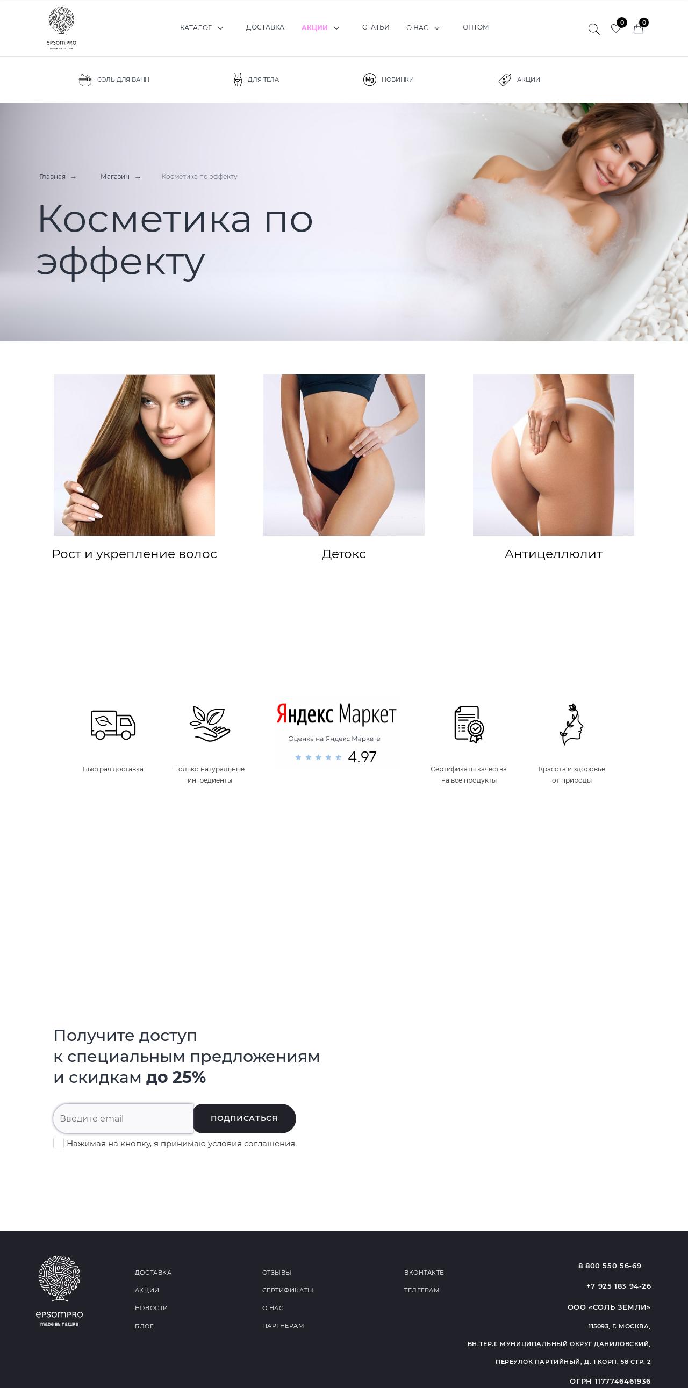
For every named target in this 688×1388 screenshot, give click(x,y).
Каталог (204, 27)
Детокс (344, 467)
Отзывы (277, 1271)
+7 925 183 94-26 (618, 1286)
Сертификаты (288, 1289)
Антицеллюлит (553, 467)
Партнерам (283, 1324)
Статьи (377, 28)
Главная (49, 176)
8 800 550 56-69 (619, 1265)
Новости (151, 1307)
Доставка (265, 28)
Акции (324, 27)
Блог (144, 1324)
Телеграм (422, 1289)
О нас (428, 27)
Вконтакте (424, 1271)
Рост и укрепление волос (134, 467)
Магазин (109, 176)
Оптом (478, 28)
